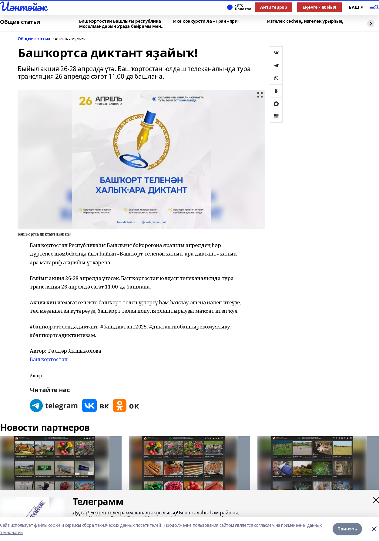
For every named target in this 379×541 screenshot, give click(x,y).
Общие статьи (20, 22)
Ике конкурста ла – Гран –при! (206, 21)
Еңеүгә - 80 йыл (319, 7)
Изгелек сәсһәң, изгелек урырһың (305, 21)
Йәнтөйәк (23, 6)
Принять (347, 529)
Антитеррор (273, 7)
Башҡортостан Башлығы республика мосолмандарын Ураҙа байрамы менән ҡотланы (122, 24)
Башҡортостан (49, 359)
